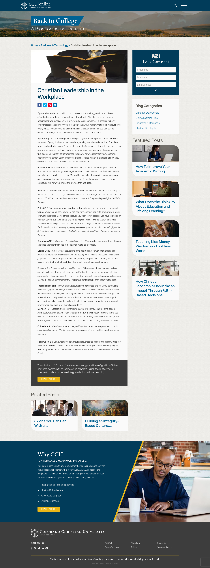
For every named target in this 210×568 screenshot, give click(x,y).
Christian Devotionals (147, 113)
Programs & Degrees (147, 123)
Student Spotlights (146, 128)
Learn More (48, 379)
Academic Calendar (165, 547)
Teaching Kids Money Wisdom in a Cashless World (153, 246)
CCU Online (109, 543)
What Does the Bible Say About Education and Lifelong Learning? (155, 206)
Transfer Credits (163, 543)
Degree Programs (112, 547)
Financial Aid (136, 543)
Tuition (133, 547)
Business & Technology (54, 45)
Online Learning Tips (147, 118)
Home (34, 45)
